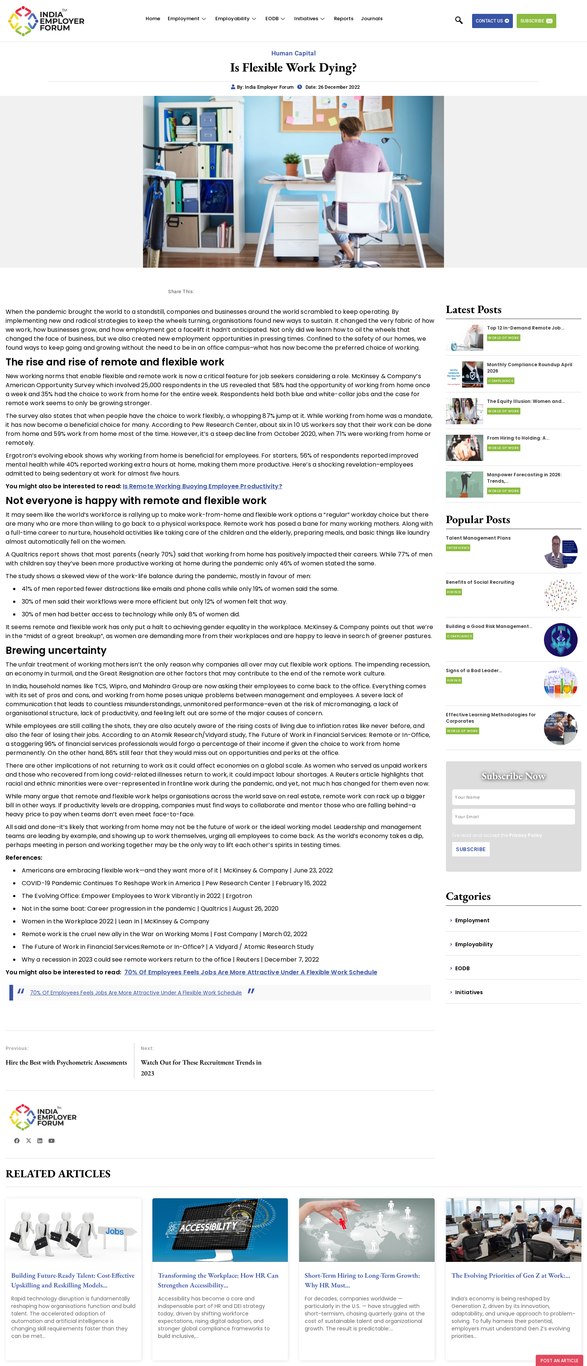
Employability (236, 18)
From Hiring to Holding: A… (518, 438)
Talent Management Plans (478, 538)
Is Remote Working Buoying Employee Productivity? (202, 486)
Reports (343, 18)
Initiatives (310, 18)
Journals (372, 18)
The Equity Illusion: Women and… (526, 401)
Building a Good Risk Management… (489, 626)
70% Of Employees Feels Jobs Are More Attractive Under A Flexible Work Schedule (136, 992)
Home (153, 18)
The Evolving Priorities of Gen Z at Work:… (510, 1275)
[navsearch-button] (462, 20)
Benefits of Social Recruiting (480, 582)
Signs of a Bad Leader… (474, 670)
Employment (188, 18)
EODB (276, 18)
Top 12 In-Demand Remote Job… (525, 328)
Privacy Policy (525, 835)
